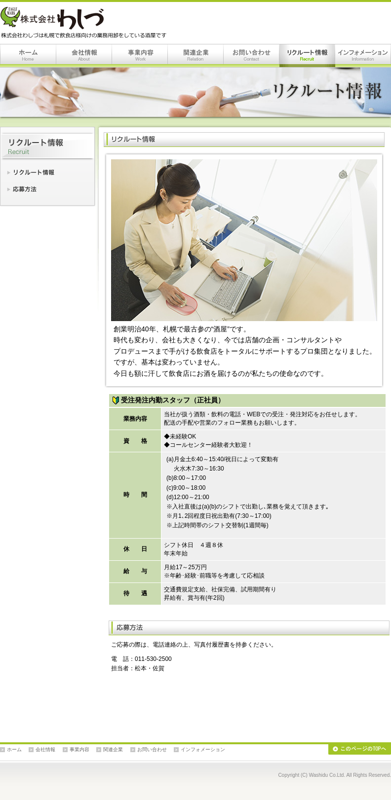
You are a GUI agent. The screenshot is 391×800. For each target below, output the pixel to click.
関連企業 (196, 56)
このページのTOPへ (359, 749)
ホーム (28, 56)
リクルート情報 (307, 56)
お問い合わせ (251, 56)
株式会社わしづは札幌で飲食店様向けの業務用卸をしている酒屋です (85, 22)
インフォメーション (363, 56)
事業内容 (140, 56)
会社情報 (84, 56)
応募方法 (47, 187)
